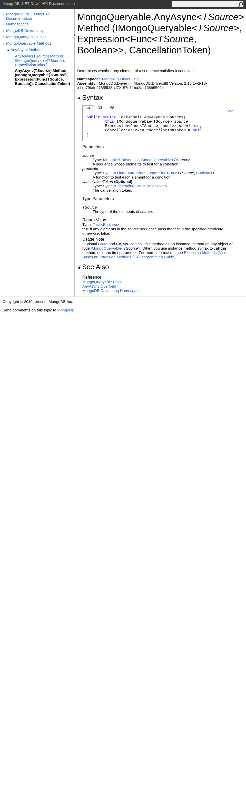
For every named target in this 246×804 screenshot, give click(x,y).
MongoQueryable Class (26, 37)
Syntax (90, 97)
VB (100, 108)
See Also (93, 267)
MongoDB (65, 310)
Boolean (203, 173)
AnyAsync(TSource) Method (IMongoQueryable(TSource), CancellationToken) (40, 60)
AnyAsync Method (26, 49)
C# (88, 108)
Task (97, 224)
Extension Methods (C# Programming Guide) (137, 257)
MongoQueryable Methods (29, 43)
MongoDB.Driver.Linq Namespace (111, 290)
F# (112, 108)
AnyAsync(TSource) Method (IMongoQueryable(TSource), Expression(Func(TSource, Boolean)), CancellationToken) (42, 77)
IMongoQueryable (106, 248)
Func (173, 173)
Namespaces (17, 24)
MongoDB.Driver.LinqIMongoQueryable (137, 160)
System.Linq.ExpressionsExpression (134, 173)
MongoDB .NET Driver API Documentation (28, 16)
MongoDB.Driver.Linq (24, 30)
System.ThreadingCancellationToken (135, 186)
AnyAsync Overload (99, 286)
